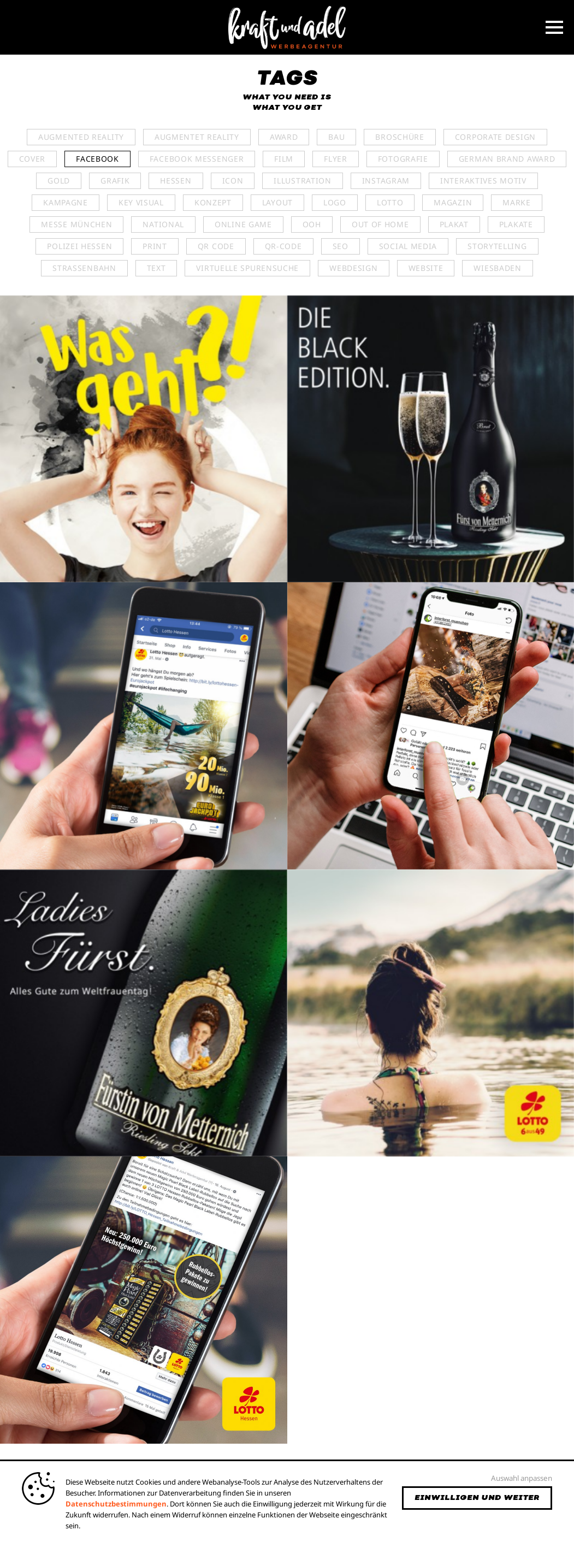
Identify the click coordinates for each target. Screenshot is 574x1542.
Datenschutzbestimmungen (116, 1504)
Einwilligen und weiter (477, 1498)
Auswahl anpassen (521, 1478)
